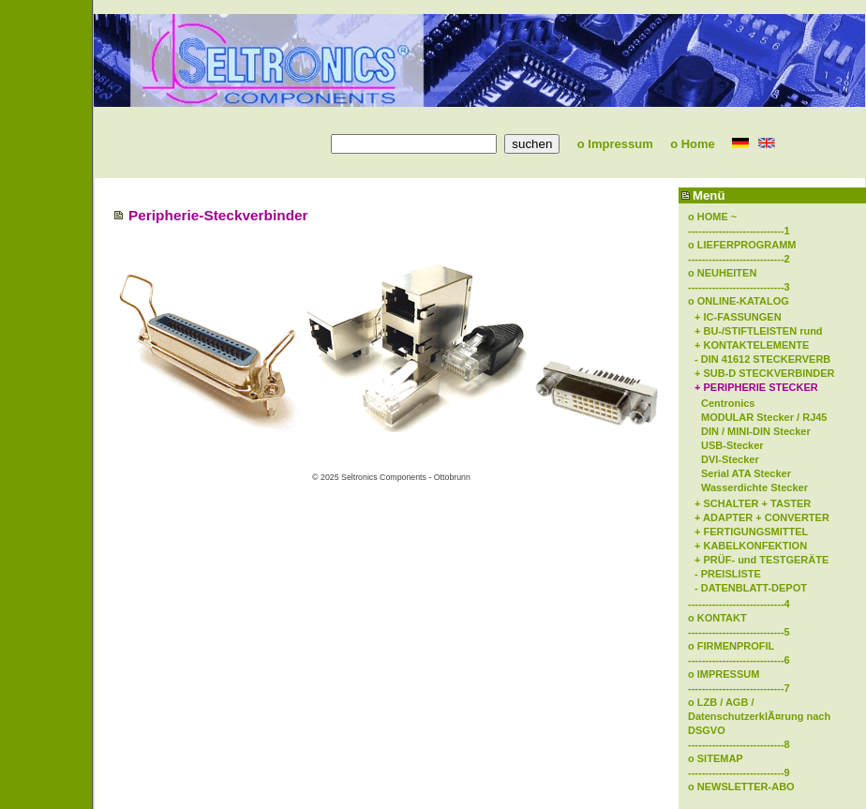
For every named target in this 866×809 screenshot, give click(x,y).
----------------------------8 (739, 744)
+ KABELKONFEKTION (750, 545)
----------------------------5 (739, 631)
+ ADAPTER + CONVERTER (761, 517)
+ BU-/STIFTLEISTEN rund (758, 331)
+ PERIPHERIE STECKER (756, 387)
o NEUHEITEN (722, 272)
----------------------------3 (739, 286)
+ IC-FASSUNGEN (738, 316)
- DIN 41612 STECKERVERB (762, 359)
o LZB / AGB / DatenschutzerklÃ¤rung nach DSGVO (759, 716)
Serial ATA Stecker (746, 473)
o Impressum (607, 144)
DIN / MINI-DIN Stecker (756, 431)
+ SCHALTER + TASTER (752, 503)
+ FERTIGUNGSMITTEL (751, 531)
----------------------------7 (739, 688)
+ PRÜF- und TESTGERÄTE (761, 559)
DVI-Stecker (730, 459)
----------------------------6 (739, 660)
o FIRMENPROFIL (731, 646)
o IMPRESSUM (723, 674)
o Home (686, 144)
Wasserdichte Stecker (754, 487)
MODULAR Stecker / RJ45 (764, 417)
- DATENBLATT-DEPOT (750, 587)
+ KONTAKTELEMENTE (751, 345)
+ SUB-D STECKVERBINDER (764, 373)
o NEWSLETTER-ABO (741, 786)
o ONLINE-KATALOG (738, 301)
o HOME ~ (712, 216)
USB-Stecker (732, 445)
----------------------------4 (739, 603)
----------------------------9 (739, 772)
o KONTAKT (717, 617)
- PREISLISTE (727, 573)
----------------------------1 (739, 230)
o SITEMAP (715, 758)
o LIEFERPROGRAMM (742, 244)
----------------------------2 (739, 258)
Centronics (727, 403)
